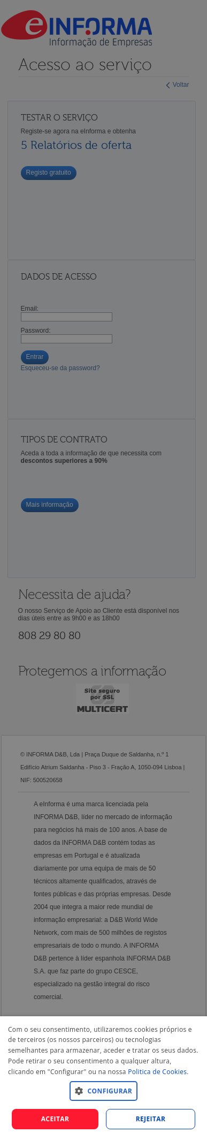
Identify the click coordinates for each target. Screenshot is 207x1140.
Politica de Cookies (157, 1071)
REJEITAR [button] (151, 1118)
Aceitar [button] (55, 1118)
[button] (103, 1090)
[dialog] (103, 1078)
